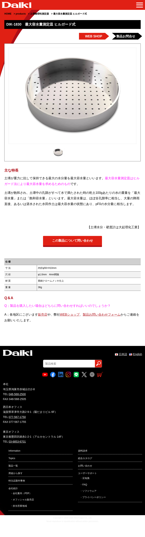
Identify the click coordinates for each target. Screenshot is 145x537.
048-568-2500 (17, 394)
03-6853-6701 (17, 441)
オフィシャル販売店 (23, 499)
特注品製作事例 (16, 480)
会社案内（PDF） (22, 493)
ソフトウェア (89, 491)
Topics (11, 458)
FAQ (84, 484)
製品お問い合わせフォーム (101, 314)
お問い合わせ (85, 465)
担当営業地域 (20, 506)
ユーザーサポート (87, 473)
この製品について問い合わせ (72, 240)
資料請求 (82, 450)
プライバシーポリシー (94, 497)
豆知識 (85, 478)
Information (14, 450)
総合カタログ (85, 458)
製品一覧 (13, 465)
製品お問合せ (125, 36)
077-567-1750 (17, 417)
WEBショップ (70, 314)
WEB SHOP (93, 36)
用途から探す (15, 473)
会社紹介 (13, 488)
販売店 (42, 314)
